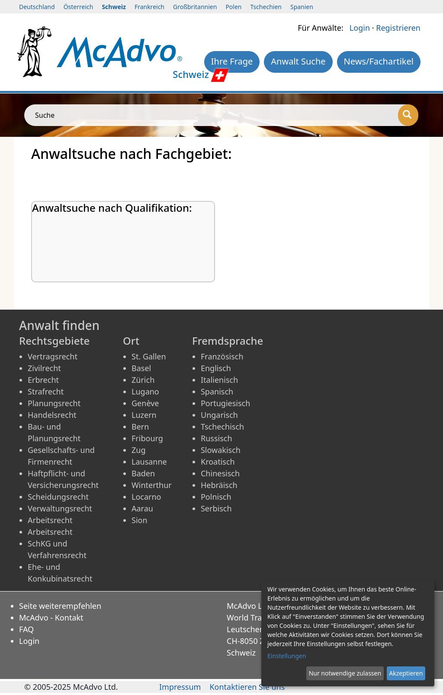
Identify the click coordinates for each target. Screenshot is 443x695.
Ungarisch (219, 415)
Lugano (145, 391)
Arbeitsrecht (50, 520)
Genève (145, 403)
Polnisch (216, 496)
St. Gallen (149, 356)
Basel (141, 368)
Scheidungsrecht (58, 496)
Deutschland (37, 7)
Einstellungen (286, 656)
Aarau (142, 508)
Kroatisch (218, 461)
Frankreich (149, 7)
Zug (139, 450)
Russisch (216, 438)
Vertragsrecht (52, 356)
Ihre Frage (232, 61)
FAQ (26, 629)
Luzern (144, 415)
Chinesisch (220, 473)
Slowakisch (221, 450)
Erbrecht (43, 380)
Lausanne (149, 461)
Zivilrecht (44, 368)
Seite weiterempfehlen (60, 606)
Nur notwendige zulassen (345, 673)
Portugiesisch (225, 403)
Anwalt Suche (298, 61)
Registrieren (398, 28)
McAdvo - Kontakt (51, 617)
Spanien (301, 7)
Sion (140, 520)
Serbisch (216, 508)
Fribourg (147, 438)
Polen (233, 7)
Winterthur (152, 485)
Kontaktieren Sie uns (247, 687)
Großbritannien (195, 7)
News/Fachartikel (379, 61)
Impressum (180, 687)
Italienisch (219, 380)
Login (360, 28)
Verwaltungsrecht (60, 508)
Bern (140, 426)
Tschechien (266, 7)
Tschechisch (222, 426)
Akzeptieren (406, 673)
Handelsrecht (52, 415)
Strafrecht (46, 391)
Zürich (143, 380)
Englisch (216, 368)
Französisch (222, 356)
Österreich (78, 7)
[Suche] (408, 115)
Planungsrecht (54, 403)
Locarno (146, 496)
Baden (143, 473)
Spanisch (217, 391)
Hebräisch (219, 485)
